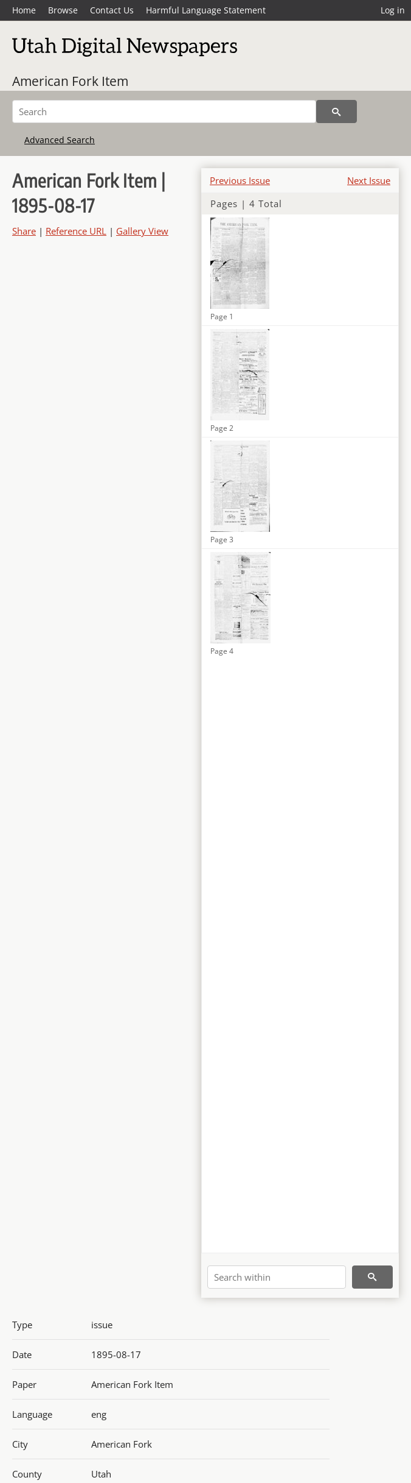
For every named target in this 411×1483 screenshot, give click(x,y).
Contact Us (112, 10)
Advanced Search (59, 140)
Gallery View (142, 231)
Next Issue (368, 180)
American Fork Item (70, 81)
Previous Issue (240, 180)
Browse (63, 10)
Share (24, 231)
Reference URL (76, 231)
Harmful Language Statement (206, 10)
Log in (393, 10)
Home (24, 10)
